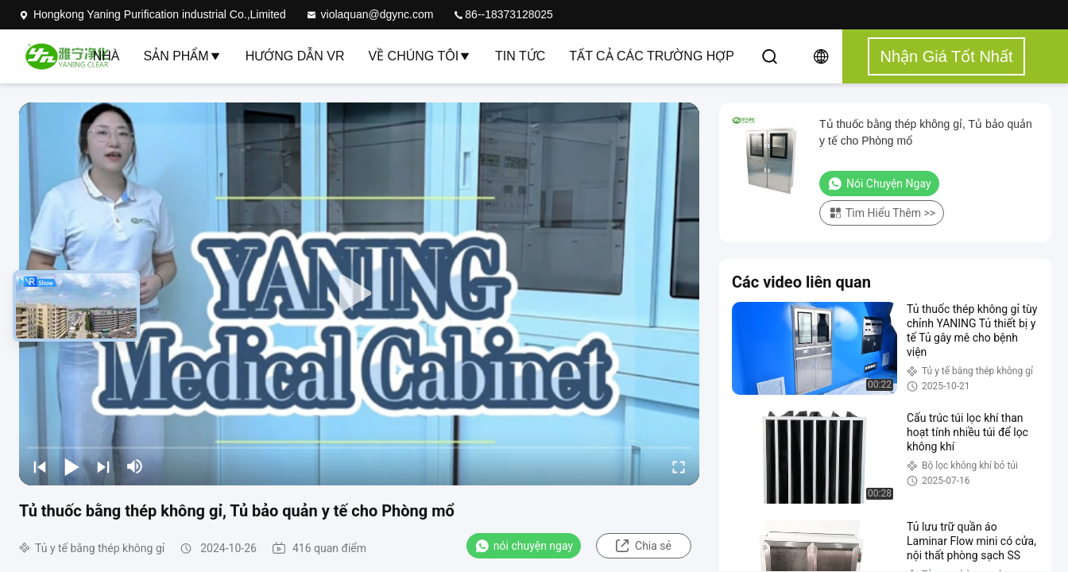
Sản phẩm (182, 56)
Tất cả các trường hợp (651, 56)
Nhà (106, 56)
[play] (359, 294)
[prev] (40, 466)
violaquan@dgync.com (369, 14)
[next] (103, 466)
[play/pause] (71, 466)
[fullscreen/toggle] (679, 466)
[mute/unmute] (135, 466)
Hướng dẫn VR (295, 56)
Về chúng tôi (419, 56)
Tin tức (520, 56)
